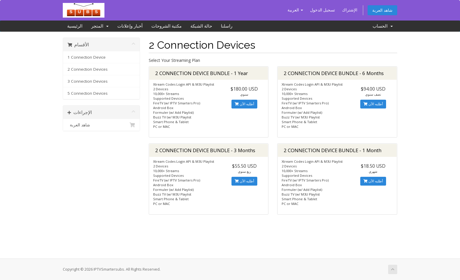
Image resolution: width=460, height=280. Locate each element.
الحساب (383, 26)
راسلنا (226, 26)
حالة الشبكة (201, 26)
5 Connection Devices (87, 93)
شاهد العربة (382, 10)
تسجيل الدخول (322, 10)
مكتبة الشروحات (166, 26)
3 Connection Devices (87, 81)
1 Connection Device (86, 57)
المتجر (100, 26)
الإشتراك (349, 10)
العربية (295, 10)
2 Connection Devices (87, 69)
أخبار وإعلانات (130, 26)
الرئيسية (74, 26)
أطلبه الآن (244, 103)
